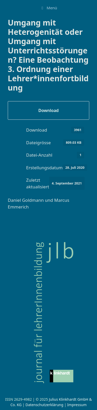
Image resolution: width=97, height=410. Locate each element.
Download (48, 110)
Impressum (77, 404)
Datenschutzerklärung (44, 404)
